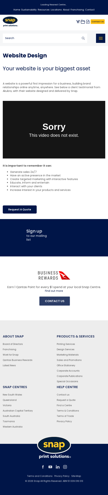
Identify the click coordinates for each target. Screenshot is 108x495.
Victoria (7, 406)
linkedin (58, 468)
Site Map (76, 477)
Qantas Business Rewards (17, 361)
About (66, 10)
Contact (90, 10)
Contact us (63, 396)
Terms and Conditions (40, 477)
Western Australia (12, 428)
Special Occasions (67, 382)
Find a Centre (64, 406)
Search (83, 38)
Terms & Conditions (68, 412)
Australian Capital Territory (18, 412)
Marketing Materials (68, 356)
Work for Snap (10, 356)
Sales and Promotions (69, 361)
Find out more (54, 291)
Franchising (77, 10)
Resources (44, 10)
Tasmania (9, 422)
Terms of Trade (65, 417)
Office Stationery (66, 366)
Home (16, 10)
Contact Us (98, 21)
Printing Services (66, 345)
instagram (65, 468)
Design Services (65, 350)
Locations (56, 10)
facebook (43, 468)
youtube (50, 468)
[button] (20, 209)
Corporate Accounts (68, 372)
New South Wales (12, 396)
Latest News (9, 366)
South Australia (11, 417)
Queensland (10, 401)
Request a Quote (66, 401)
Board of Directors (13, 345)
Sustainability (29, 10)
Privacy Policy (64, 422)
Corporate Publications (70, 377)
